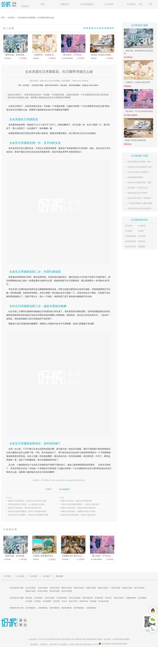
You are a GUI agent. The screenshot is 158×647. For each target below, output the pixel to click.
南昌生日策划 (103, 588)
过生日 (64, 601)
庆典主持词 (83, 601)
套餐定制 (65, 4)
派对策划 (141, 241)
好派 (49, 639)
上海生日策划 (42, 588)
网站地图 (59, 576)
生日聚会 (37, 601)
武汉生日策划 (42, 591)
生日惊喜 (50, 468)
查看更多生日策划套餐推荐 (99, 28)
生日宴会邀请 (130, 236)
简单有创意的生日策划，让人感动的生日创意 (26, 504)
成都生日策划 (30, 591)
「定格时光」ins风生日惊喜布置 (137, 82)
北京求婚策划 (30, 608)
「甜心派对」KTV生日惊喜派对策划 (138, 111)
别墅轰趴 (141, 246)
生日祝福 (141, 236)
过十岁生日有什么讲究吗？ (138, 172)
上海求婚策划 (42, 608)
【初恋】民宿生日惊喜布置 (135, 140)
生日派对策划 (64, 639)
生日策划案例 (87, 4)
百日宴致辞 (47, 601)
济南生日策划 (91, 588)
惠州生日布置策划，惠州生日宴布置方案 (24, 508)
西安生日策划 (55, 591)
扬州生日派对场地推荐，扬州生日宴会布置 (78, 515)
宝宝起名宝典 (103, 601)
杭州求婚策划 (79, 608)
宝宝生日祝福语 (74, 598)
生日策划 (131, 4)
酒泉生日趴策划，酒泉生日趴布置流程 (76, 501)
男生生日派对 (119, 598)
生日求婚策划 (64, 489)
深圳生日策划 (127, 588)
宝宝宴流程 (99, 598)
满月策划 (28, 598)
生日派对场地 (62, 598)
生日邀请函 (142, 598)
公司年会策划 (49, 598)
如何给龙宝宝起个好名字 (137, 193)
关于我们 (7, 576)
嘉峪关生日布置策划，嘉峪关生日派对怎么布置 (27, 501)
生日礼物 (76, 125)
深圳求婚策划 (55, 608)
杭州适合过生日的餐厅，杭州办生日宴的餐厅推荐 (28, 515)
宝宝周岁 (56, 601)
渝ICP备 (89, 644)
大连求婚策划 (91, 608)
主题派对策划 (131, 598)
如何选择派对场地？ (135, 177)
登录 (150, 4)
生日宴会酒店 (130, 241)
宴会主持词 (73, 601)
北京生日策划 (30, 588)
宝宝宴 (140, 231)
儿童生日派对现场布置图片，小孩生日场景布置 (80, 504)
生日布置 (109, 4)
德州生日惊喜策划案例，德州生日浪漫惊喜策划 (27, 511)
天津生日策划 (55, 588)
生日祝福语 (38, 598)
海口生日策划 (139, 588)
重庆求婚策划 (67, 608)
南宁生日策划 (67, 591)
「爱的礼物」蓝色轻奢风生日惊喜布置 (138, 52)
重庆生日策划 (67, 588)
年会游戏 (93, 601)
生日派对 (128, 231)
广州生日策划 (115, 588)
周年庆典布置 (87, 598)
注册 (140, 4)
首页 (43, 4)
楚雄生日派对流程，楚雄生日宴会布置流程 (78, 508)
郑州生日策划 (79, 588)
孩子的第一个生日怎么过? (138, 188)
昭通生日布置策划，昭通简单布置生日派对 (78, 511)
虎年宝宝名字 (130, 246)
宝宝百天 (108, 598)
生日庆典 (28, 601)
